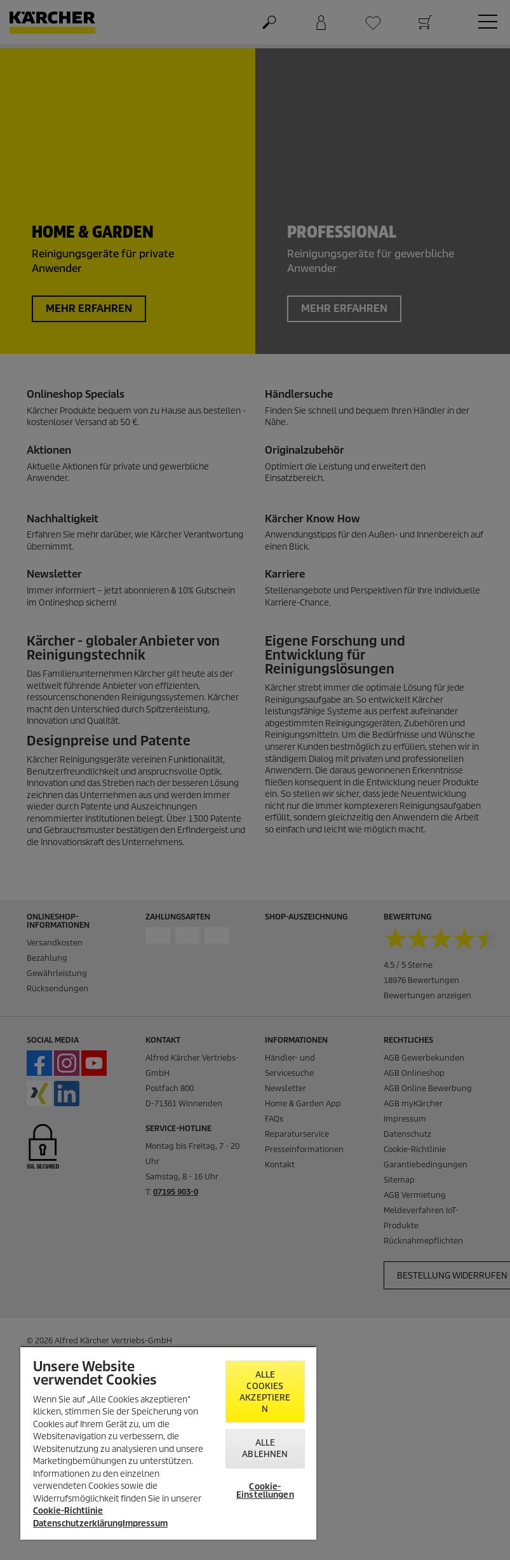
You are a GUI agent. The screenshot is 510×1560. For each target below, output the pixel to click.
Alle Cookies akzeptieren (264, 1391)
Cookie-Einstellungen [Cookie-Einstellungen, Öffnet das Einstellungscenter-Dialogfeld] (265, 1490)
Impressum (145, 1523)
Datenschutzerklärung (78, 1523)
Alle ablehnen (265, 1448)
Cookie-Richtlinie (68, 1510)
